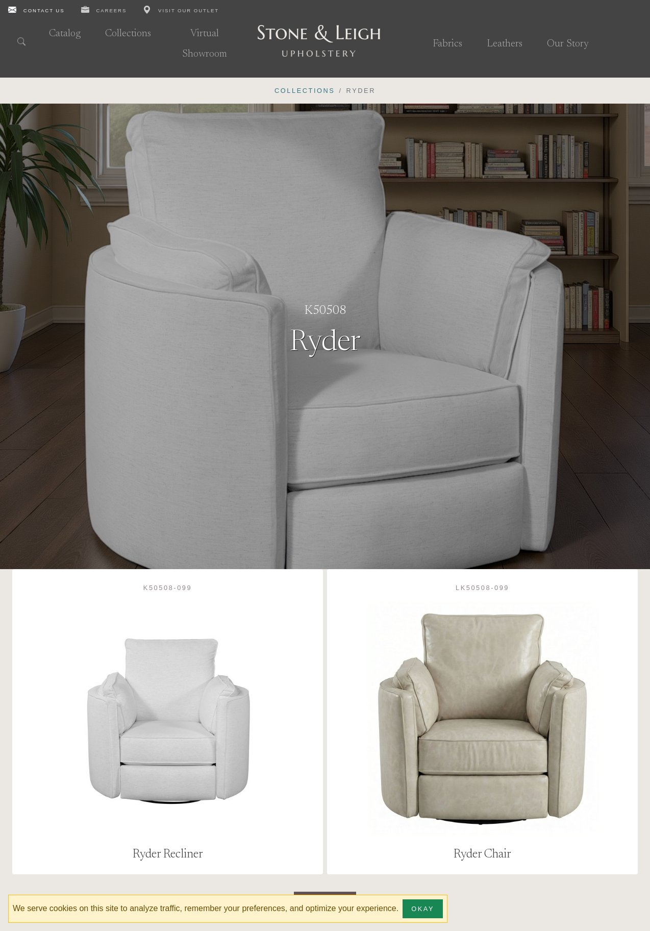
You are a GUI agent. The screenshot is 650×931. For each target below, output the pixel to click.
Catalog (65, 34)
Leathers (504, 44)
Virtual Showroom (204, 44)
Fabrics (447, 44)
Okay (422, 909)
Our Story (568, 44)
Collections (128, 34)
